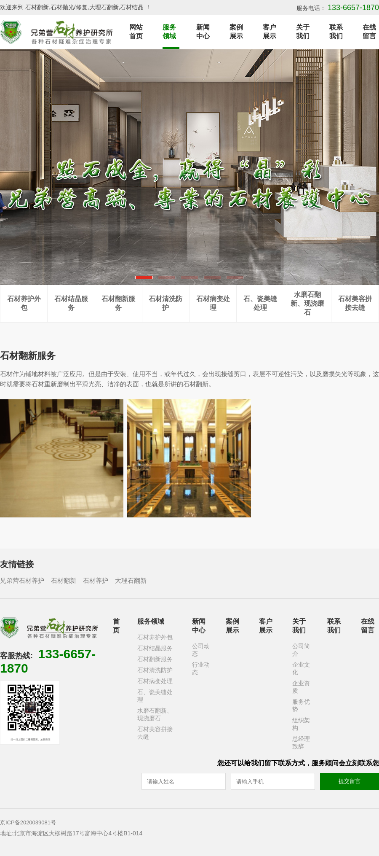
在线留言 (369, 32)
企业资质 (301, 687)
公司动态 (201, 650)
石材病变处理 (213, 303)
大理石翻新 (131, 580)
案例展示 (236, 32)
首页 (116, 626)
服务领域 (169, 32)
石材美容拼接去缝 (355, 303)
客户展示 (269, 32)
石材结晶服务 (71, 303)
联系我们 (336, 32)
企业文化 (301, 668)
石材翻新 (63, 580)
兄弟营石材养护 (22, 580)
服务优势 (301, 705)
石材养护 (95, 580)
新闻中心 (203, 32)
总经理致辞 (301, 742)
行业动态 (201, 668)
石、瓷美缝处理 (260, 303)
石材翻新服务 (118, 303)
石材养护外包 (24, 303)
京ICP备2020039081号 (28, 822)
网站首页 (136, 32)
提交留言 (349, 781)
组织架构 (301, 724)
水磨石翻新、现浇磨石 (307, 303)
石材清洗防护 (165, 303)
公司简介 (301, 650)
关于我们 (303, 32)
